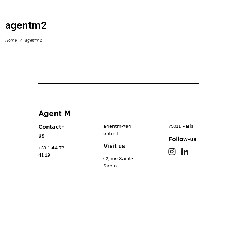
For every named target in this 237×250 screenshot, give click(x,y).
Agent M (54, 113)
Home (11, 39)
